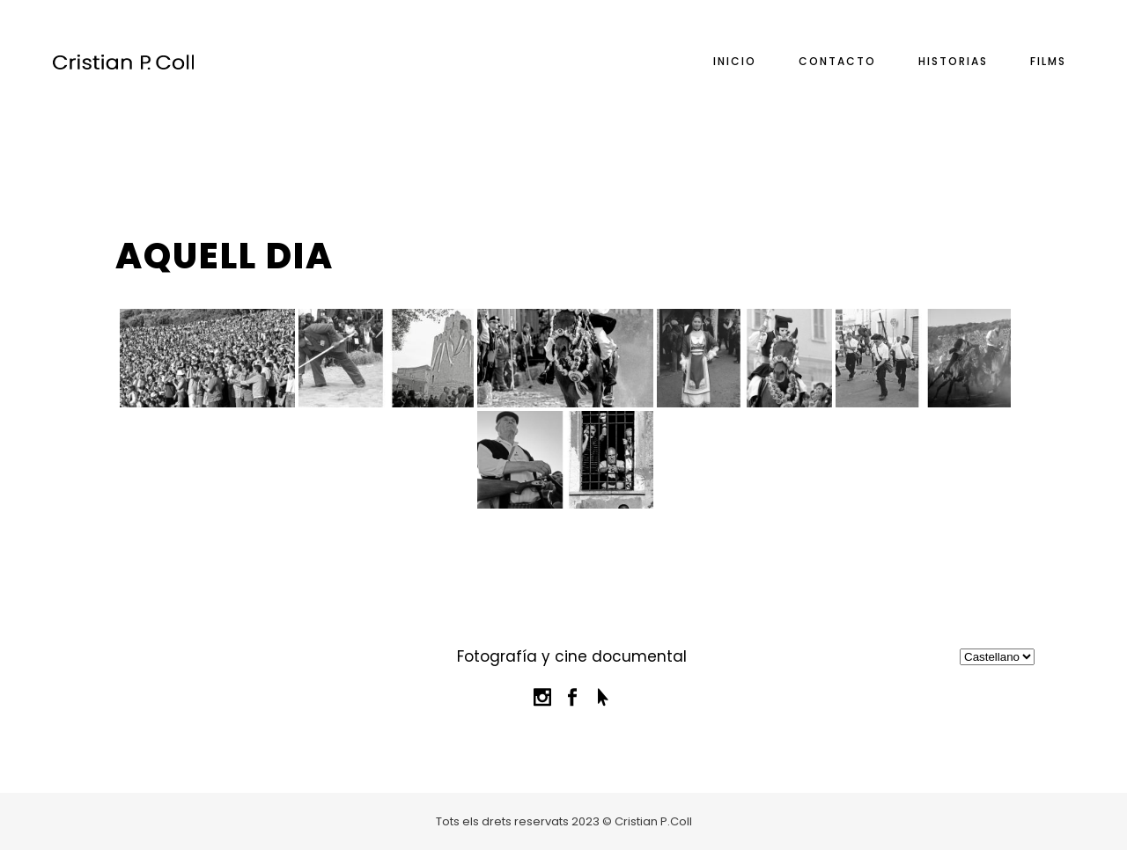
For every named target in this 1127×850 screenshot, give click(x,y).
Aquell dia (224, 256)
